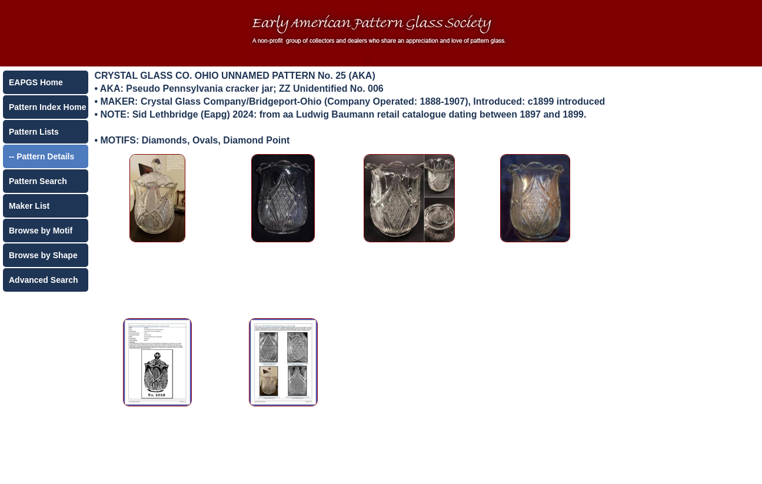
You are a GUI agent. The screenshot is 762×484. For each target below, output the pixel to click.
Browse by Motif (40, 230)
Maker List (29, 206)
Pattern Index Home (47, 107)
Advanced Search (43, 280)
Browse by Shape (43, 255)
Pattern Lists (34, 131)
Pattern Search (38, 181)
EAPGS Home (36, 82)
